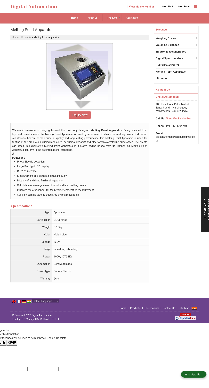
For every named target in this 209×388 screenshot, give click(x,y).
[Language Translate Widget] (45, 301)
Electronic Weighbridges (171, 51)
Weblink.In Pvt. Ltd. (49, 319)
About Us (92, 17)
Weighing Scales (166, 38)
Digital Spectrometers (169, 58)
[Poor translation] (12, 343)
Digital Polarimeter (167, 65)
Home (74, 17)
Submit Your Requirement (206, 209)
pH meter (161, 78)
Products (113, 17)
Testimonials (151, 308)
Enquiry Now (80, 115)
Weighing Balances (167, 45)
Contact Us (132, 17)
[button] (141, 6)
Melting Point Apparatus (171, 71)
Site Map (184, 308)
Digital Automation (33, 6)
